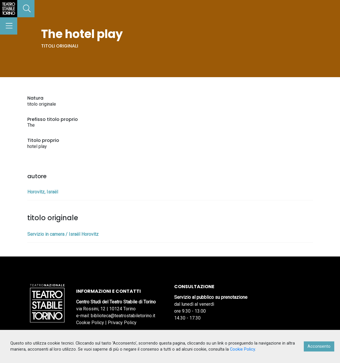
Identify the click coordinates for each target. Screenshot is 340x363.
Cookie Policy (90, 322)
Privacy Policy (122, 322)
